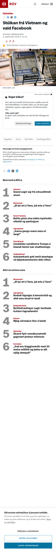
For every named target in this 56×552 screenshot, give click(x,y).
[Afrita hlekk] (4, 17)
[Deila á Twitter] (12, 17)
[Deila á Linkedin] (15, 17)
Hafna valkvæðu (28, 540)
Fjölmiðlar (8, 14)
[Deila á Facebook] (8, 17)
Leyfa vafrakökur (28, 547)
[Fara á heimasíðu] (10, 4)
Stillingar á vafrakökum (28, 532)
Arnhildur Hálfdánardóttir (13, 34)
